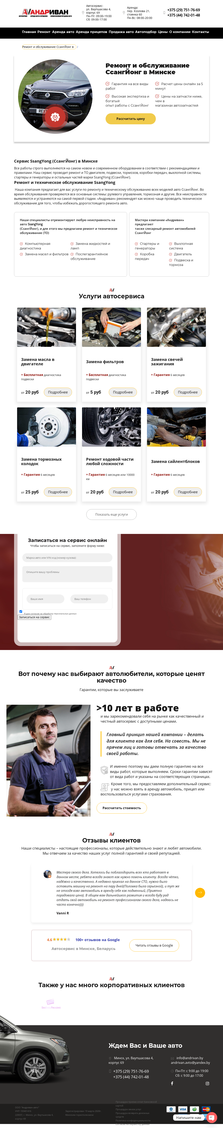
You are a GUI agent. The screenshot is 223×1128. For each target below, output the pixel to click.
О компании (179, 32)
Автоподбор (145, 32)
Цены (163, 32)
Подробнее (58, 392)
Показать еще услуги (111, 514)
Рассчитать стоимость (122, 808)
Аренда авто (63, 32)
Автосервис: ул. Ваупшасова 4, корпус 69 (98, 9)
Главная (29, 32)
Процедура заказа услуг (128, 1109)
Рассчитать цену (130, 118)
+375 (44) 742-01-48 (183, 15)
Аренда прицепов (91, 32)
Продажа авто (121, 32)
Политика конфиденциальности (133, 1120)
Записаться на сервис (34, 617)
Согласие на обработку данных (133, 1124)
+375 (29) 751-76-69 (183, 9)
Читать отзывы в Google (154, 945)
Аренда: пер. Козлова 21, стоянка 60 (138, 11)
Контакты (200, 32)
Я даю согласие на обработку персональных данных (50, 613)
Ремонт (43, 32)
